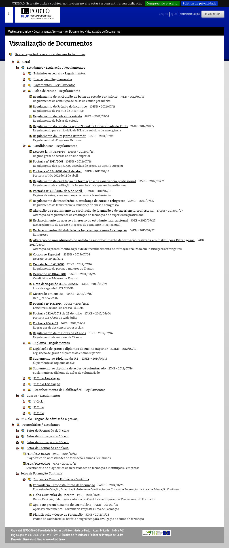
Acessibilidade (101, 530)
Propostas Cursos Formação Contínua (61, 479)
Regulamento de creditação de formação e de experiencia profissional (84, 181)
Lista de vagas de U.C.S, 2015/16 (55, 284)
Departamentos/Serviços (48, 32)
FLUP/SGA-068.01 (38, 453)
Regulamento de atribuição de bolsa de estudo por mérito (75, 96)
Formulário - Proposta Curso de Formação (64, 485)
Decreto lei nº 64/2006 (48, 264)
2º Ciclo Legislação (47, 384)
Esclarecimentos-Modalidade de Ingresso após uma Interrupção (80, 230)
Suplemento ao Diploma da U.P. (56, 358)
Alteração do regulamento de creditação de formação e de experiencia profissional (93, 210)
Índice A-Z (118, 530)
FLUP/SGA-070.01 (38, 463)
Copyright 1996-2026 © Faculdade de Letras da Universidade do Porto (51, 530)
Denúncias (29, 539)
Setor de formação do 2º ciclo (48, 436)
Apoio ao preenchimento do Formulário (62, 504)
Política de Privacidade (75, 535)
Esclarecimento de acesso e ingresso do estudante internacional (80, 220)
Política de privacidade (199, 3)
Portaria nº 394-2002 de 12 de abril (57, 171)
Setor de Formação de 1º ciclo (48, 430)
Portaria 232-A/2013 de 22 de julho (57, 313)
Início (27, 32)
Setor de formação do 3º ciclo (48, 442)
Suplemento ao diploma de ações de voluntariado (69, 368)
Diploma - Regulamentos (52, 343)
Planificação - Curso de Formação (58, 514)
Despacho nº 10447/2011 (49, 274)
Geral (26, 61)
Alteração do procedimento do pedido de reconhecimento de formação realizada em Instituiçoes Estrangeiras (114, 240)
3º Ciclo (39, 413)
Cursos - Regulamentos (44, 395)
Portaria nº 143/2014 (47, 303)
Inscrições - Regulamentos (53, 79)
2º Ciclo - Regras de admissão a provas (49, 419)
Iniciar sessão (213, 14)
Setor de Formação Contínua (48, 448)
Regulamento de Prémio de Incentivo (60, 106)
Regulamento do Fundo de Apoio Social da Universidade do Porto (80, 126)
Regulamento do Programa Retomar (59, 136)
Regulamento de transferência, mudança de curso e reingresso (79, 200)
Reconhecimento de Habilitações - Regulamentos (69, 390)
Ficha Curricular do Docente (53, 495)
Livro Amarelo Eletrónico (51, 539)
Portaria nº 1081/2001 (48, 161)
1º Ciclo (39, 401)
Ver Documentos (74, 32)
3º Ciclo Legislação (47, 378)
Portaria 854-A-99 (45, 323)
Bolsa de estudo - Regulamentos (57, 91)
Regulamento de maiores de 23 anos (59, 333)
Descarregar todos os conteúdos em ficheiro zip (50, 54)
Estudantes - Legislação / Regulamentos (56, 67)
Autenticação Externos (190, 13)
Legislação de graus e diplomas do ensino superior (70, 348)
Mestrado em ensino (48, 293)
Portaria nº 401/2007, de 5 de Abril (58, 191)
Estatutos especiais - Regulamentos (60, 73)
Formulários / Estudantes (41, 424)
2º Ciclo (39, 407)
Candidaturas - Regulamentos (55, 145)
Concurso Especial (47, 254)
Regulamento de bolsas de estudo (57, 116)
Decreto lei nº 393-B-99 (49, 151)
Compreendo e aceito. (162, 3)
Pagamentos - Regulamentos (54, 85)
